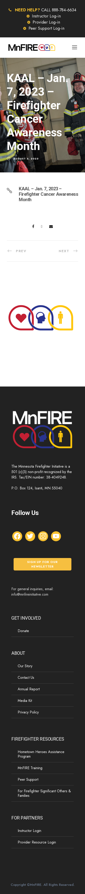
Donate (23, 630)
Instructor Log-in (46, 16)
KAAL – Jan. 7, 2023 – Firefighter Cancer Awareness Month (48, 194)
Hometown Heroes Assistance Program (41, 754)
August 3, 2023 (26, 158)
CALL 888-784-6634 (58, 10)
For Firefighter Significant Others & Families (44, 793)
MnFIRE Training (30, 768)
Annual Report (29, 689)
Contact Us (26, 677)
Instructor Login (29, 830)
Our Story (25, 666)
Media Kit (25, 700)
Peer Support (28, 779)
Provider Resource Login (37, 842)
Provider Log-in (46, 22)
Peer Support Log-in (46, 28)
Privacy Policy (28, 712)
